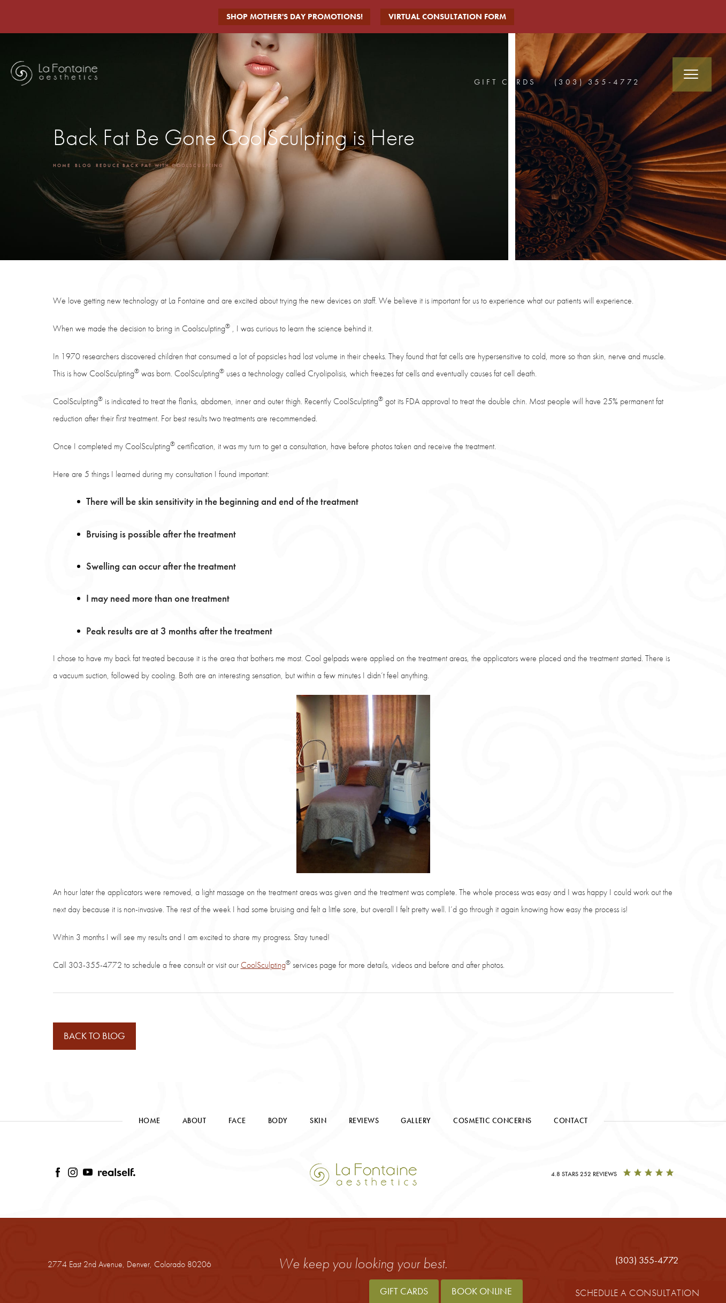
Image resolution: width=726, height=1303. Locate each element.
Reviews (364, 1122)
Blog (90, 165)
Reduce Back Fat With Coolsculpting (185, 165)
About (194, 1122)
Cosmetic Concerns (492, 1122)
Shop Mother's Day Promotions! (293, 16)
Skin (318, 1122)
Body (278, 1122)
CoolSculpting (263, 965)
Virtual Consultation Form (452, 16)
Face (237, 1122)
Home (64, 165)
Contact (571, 1122)
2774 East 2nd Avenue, (129, 1265)
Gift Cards (505, 81)
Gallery (416, 1122)
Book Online (482, 1291)
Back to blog (101, 1036)
